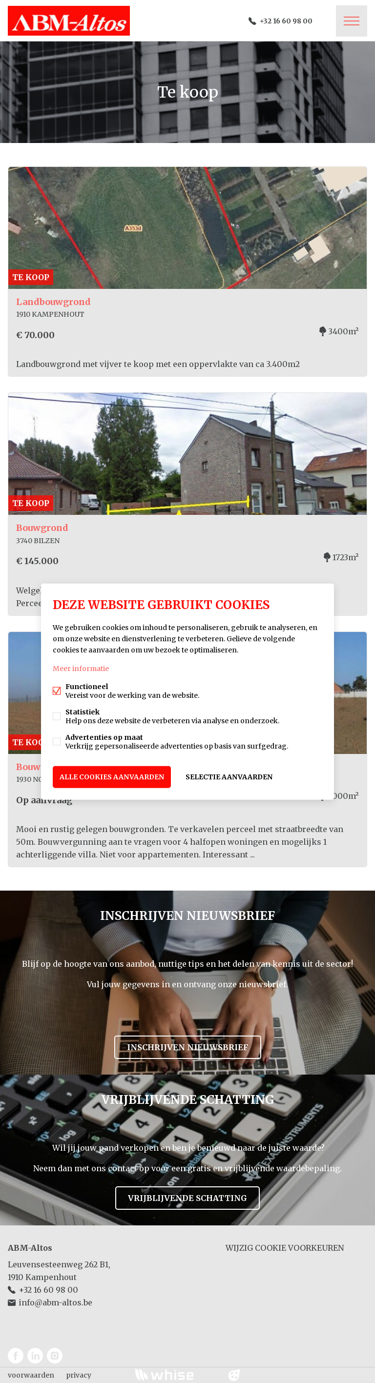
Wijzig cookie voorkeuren (285, 1248)
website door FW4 (234, 1375)
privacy (78, 1375)
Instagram (54, 1355)
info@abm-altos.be (55, 1302)
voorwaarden (31, 1375)
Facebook (15, 1355)
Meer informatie (81, 668)
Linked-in (35, 1355)
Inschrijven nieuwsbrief (188, 1047)
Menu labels (351, 21)
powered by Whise (176, 1374)
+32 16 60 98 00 (286, 21)
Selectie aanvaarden (229, 777)
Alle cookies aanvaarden (112, 777)
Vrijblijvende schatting (187, 1198)
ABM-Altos (30, 1248)
